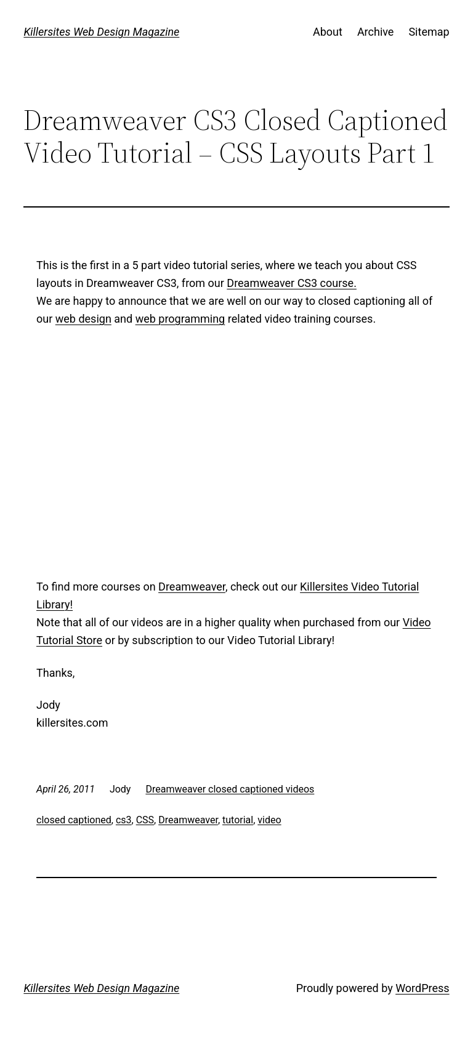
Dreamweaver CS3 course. (292, 282)
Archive (375, 31)
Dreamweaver (191, 586)
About (327, 31)
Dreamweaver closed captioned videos (229, 789)
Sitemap (428, 31)
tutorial (237, 820)
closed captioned (73, 820)
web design (83, 318)
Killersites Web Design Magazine (101, 31)
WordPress (422, 988)
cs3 (124, 820)
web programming (180, 318)
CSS (145, 820)
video (269, 820)
